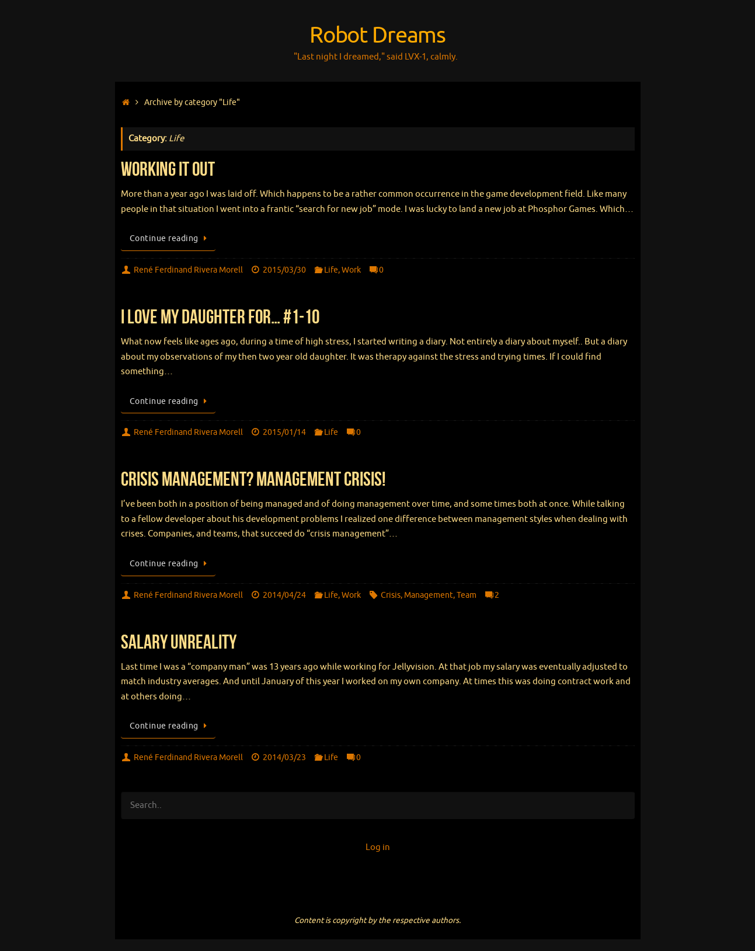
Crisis (391, 595)
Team (466, 595)
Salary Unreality (178, 642)
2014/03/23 (284, 757)
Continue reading (170, 238)
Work (351, 270)
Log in (378, 847)
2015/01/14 (284, 432)
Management (428, 595)
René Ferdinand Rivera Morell (188, 270)
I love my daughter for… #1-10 (220, 317)
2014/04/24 (284, 595)
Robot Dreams (377, 35)
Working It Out (168, 169)
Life (331, 270)
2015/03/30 (284, 270)
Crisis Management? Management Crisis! (253, 479)
